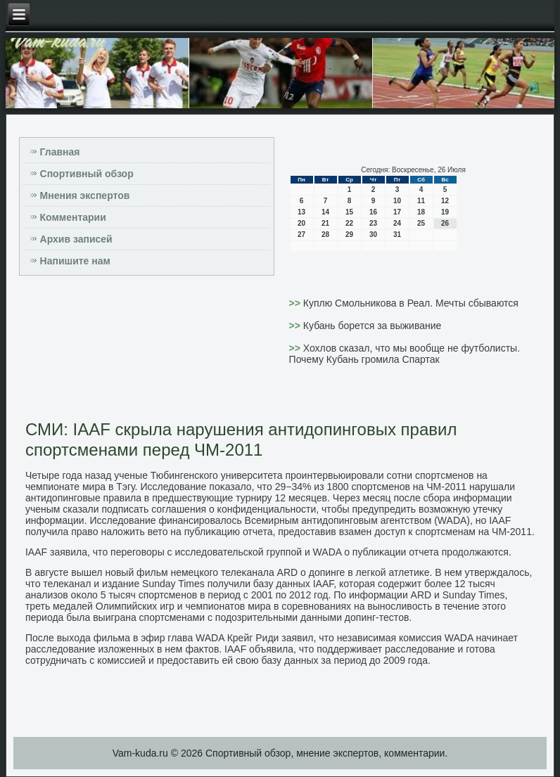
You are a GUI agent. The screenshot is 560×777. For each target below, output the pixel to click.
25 (421, 223)
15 (349, 212)
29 (349, 234)
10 (397, 201)
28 (325, 234)
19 (445, 212)
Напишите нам (75, 261)
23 (373, 223)
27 (301, 234)
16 (373, 212)
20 (301, 223)
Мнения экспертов (85, 195)
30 (373, 234)
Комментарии (73, 217)
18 (421, 212)
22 (349, 223)
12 (445, 201)
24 (397, 223)
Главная (60, 152)
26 (445, 223)
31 (397, 234)
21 (325, 223)
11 (421, 201)
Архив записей (76, 239)
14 (325, 212)
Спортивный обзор (87, 173)
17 (397, 212)
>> (296, 303)
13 (301, 212)
